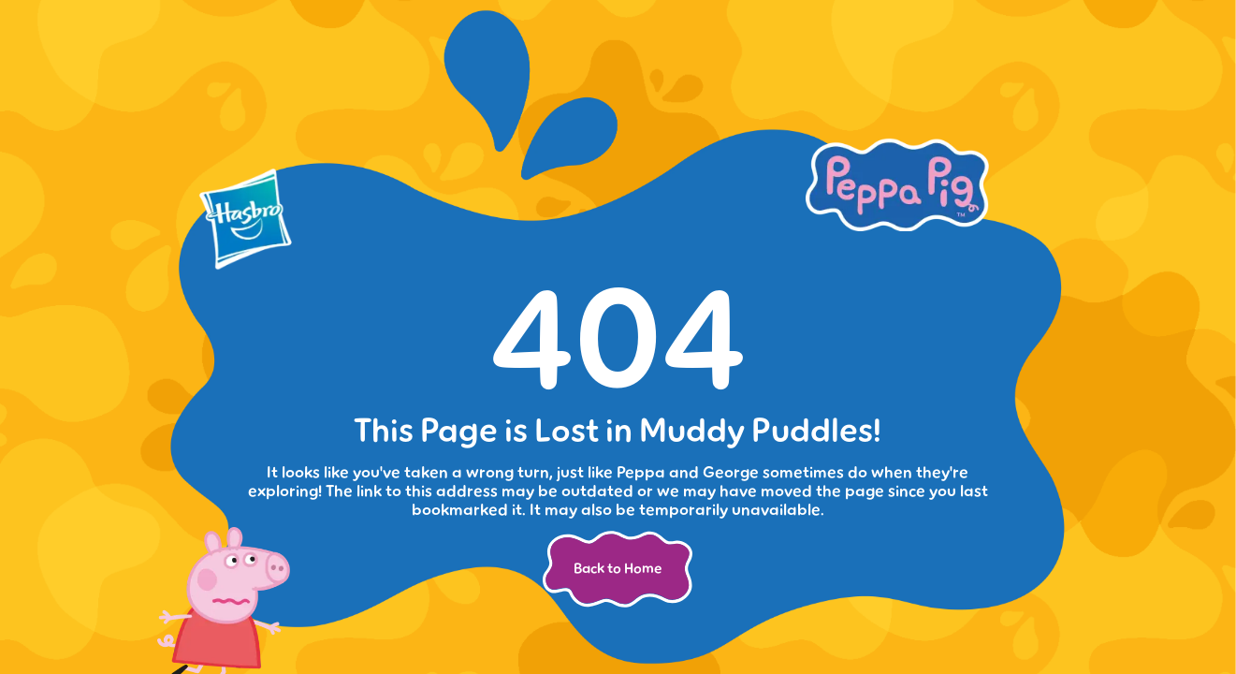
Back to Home (618, 569)
